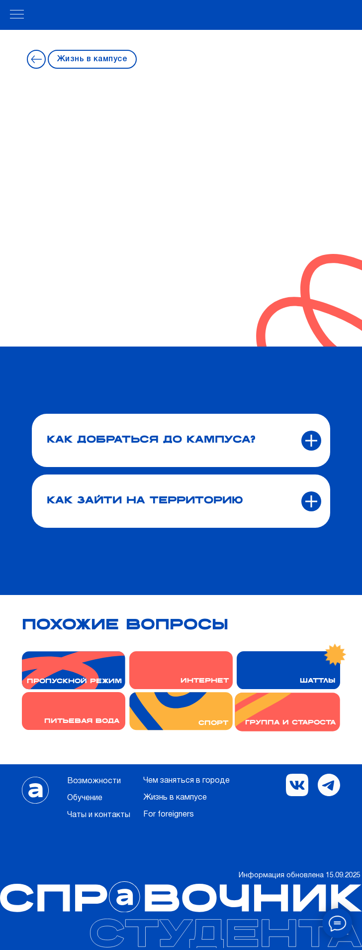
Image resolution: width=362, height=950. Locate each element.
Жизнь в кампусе (92, 59)
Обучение (84, 798)
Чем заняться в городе (186, 780)
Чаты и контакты (98, 815)
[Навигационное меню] (17, 15)
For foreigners (168, 814)
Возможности (94, 781)
